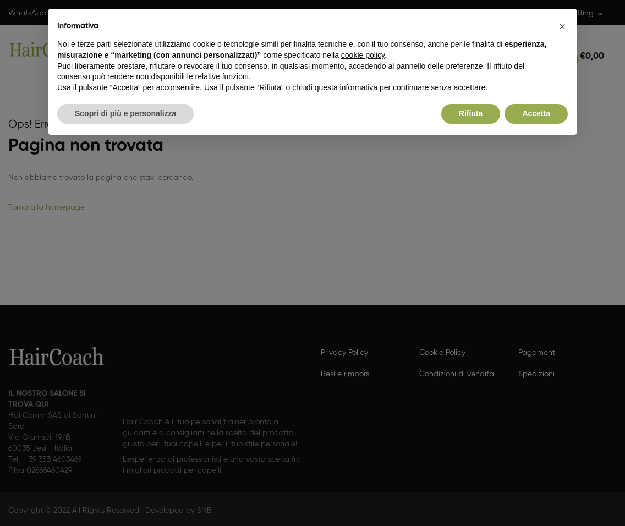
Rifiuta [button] (471, 113)
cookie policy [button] (363, 55)
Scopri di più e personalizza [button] (125, 113)
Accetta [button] (536, 113)
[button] (562, 26)
